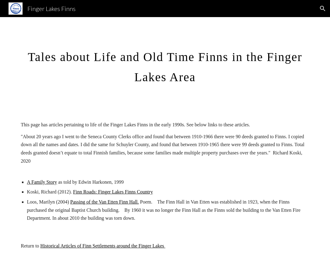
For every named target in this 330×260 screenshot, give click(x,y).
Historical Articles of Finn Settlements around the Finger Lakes (102, 245)
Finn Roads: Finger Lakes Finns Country (113, 191)
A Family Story (42, 182)
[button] (322, 8)
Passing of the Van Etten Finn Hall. (104, 201)
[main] (164, 64)
